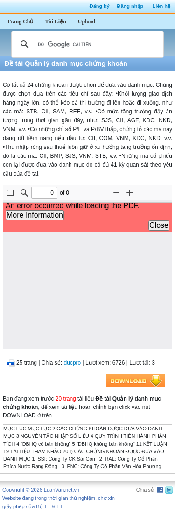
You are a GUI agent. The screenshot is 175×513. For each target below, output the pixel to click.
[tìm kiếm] (86, 44)
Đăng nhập (130, 6)
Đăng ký (100, 6)
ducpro (72, 362)
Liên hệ (161, 6)
